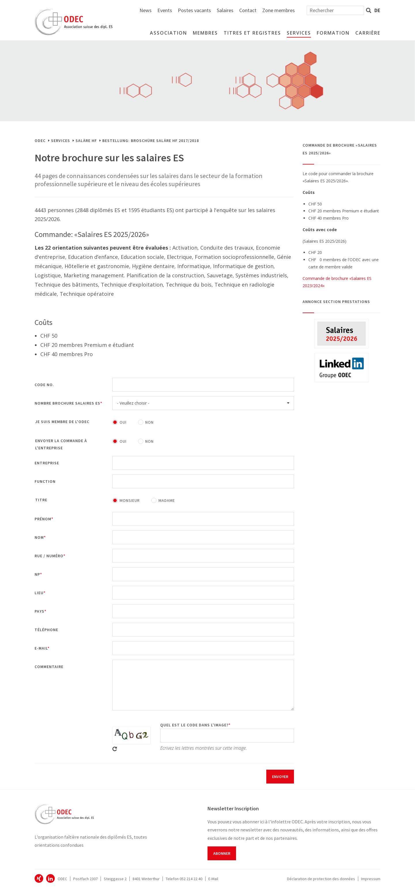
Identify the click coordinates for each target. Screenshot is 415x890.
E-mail (41, 648)
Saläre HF (86, 140)
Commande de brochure (325, 278)
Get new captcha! (114, 749)
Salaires (288, 10)
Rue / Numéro (49, 555)
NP (37, 574)
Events (227, 10)
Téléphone (46, 629)
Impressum (370, 878)
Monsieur (130, 500)
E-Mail (213, 878)
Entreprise (47, 462)
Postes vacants (257, 10)
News (209, 10)
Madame (167, 500)
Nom (39, 537)
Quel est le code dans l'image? (194, 725)
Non (149, 422)
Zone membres (341, 10)
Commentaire (49, 666)
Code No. (44, 384)
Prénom (43, 518)
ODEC (40, 140)
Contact (311, 10)
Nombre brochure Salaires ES (67, 403)
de (377, 10)
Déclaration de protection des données (321, 878)
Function (45, 481)
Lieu (39, 592)
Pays (39, 611)
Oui (123, 422)
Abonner (221, 853)
